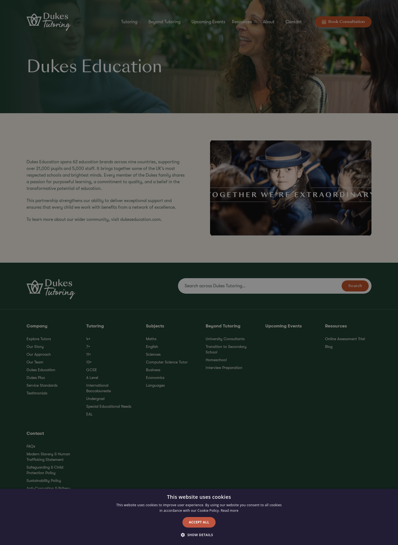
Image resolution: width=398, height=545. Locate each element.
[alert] (199, 272)
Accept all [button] (199, 522)
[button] (199, 535)
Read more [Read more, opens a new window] (230, 510)
